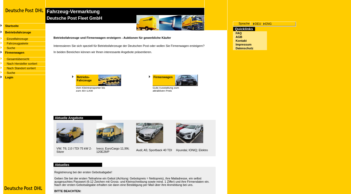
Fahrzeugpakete (17, 43)
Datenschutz (244, 48)
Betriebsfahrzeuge (18, 32)
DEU (258, 23)
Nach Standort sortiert (21, 68)
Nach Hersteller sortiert (22, 63)
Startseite (12, 25)
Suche (11, 48)
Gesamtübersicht (18, 59)
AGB (239, 37)
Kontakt (241, 40)
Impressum (244, 44)
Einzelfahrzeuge (17, 38)
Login (9, 77)
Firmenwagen (14, 52)
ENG (268, 23)
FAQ (239, 33)
